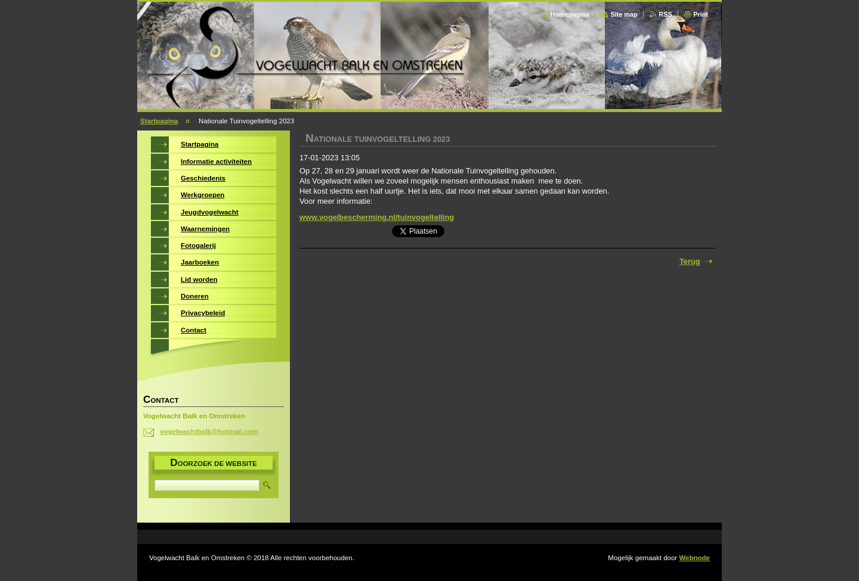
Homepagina (570, 14)
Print (700, 14)
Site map (623, 14)
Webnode (694, 557)
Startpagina (159, 121)
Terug (689, 261)
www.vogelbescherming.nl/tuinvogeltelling (376, 217)
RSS (665, 14)
